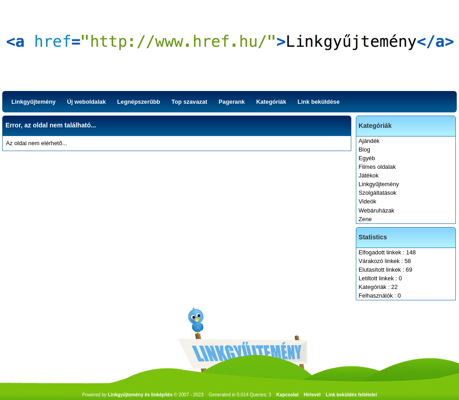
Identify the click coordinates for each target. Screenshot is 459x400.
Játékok (369, 175)
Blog (364, 149)
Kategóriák (271, 101)
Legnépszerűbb (138, 101)
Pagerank (232, 101)
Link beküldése (318, 101)
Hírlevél (312, 394)
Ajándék (369, 140)
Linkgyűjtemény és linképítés (140, 394)
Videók (367, 201)
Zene (365, 219)
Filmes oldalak (377, 166)
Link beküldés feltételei (351, 394)
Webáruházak (376, 210)
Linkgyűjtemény (33, 101)
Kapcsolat (287, 394)
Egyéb (367, 158)
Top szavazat (189, 101)
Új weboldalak (86, 101)
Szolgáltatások (377, 192)
